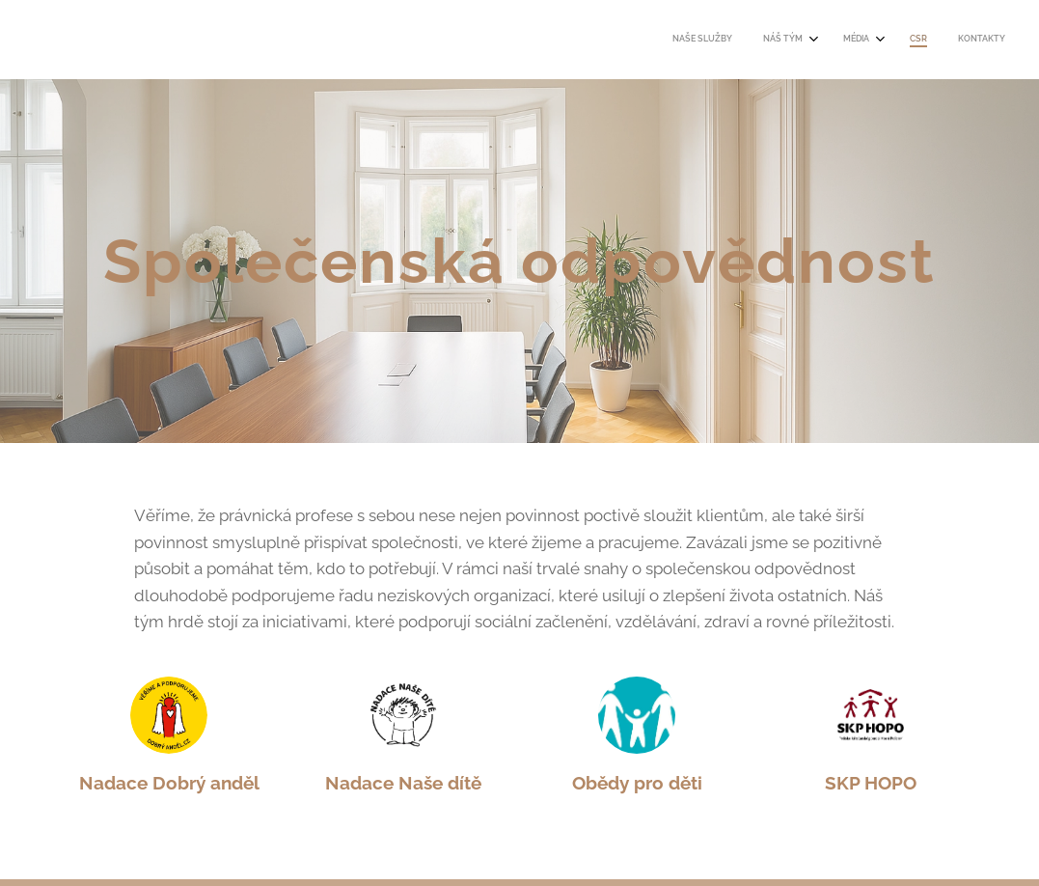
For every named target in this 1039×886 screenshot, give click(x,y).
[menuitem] (868, 39)
